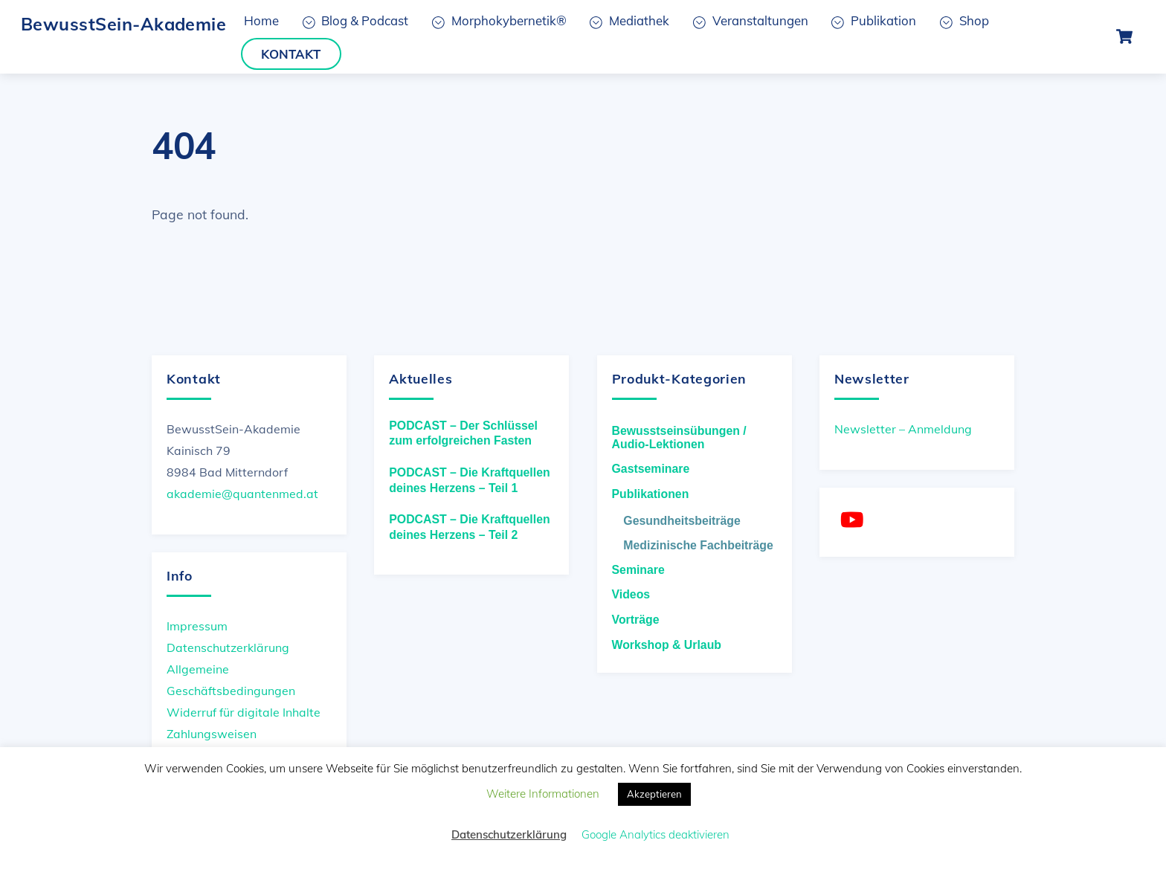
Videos (631, 594)
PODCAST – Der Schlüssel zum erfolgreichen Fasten (463, 433)
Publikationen (650, 494)
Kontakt (291, 54)
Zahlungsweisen (212, 733)
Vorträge (636, 619)
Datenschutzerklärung (228, 647)
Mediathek (629, 20)
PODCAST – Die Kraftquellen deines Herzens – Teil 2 (469, 527)
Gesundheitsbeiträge (681, 520)
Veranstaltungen (750, 20)
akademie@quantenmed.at (242, 493)
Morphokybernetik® (499, 20)
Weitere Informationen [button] (542, 793)
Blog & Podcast (356, 20)
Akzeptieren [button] (654, 794)
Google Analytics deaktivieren (655, 834)
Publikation (873, 20)
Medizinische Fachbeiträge (698, 545)
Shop (964, 20)
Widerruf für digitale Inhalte (244, 712)
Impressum (197, 625)
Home (261, 20)
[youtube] (854, 519)
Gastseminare (651, 468)
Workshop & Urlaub (666, 645)
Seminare (638, 569)
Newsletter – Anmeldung (903, 428)
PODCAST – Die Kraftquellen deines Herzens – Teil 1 (469, 480)
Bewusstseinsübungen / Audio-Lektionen (679, 437)
